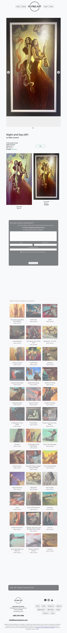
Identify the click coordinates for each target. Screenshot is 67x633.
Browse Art (51, 606)
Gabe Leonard (13, 138)
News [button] (51, 6)
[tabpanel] (33, 182)
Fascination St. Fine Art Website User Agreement (45, 627)
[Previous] (8, 72)
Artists (43, 606)
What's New (50, 609)
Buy (40, 146)
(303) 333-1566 (18, 615)
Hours (52, 613)
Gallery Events (41, 609)
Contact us (45, 613)
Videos (58, 609)
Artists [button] (18, 6)
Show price (14, 149)
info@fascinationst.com (18, 620)
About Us (59, 606)
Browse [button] (24, 6)
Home (37, 606)
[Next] (58, 72)
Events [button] (46, 6)
